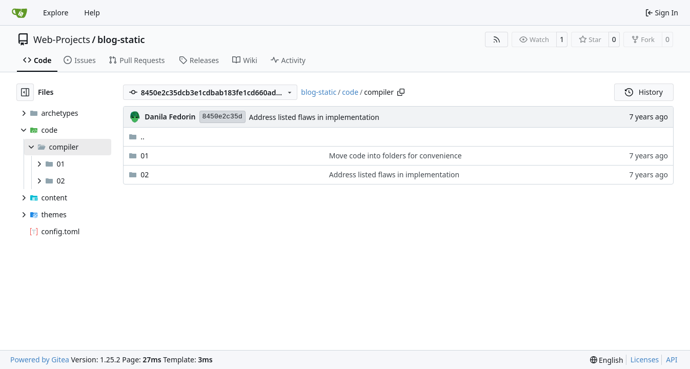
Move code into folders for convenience (395, 155)
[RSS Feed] (497, 39)
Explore (55, 12)
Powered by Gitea (39, 359)
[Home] (19, 13)
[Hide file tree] (25, 92)
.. (137, 136)
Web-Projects (61, 39)
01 (144, 155)
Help (92, 12)
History (644, 92)
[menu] (606, 360)
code (350, 92)
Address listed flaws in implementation (314, 117)
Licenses (645, 359)
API (671, 359)
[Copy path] (400, 92)
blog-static (121, 39)
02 (144, 174)
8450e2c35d (222, 116)
